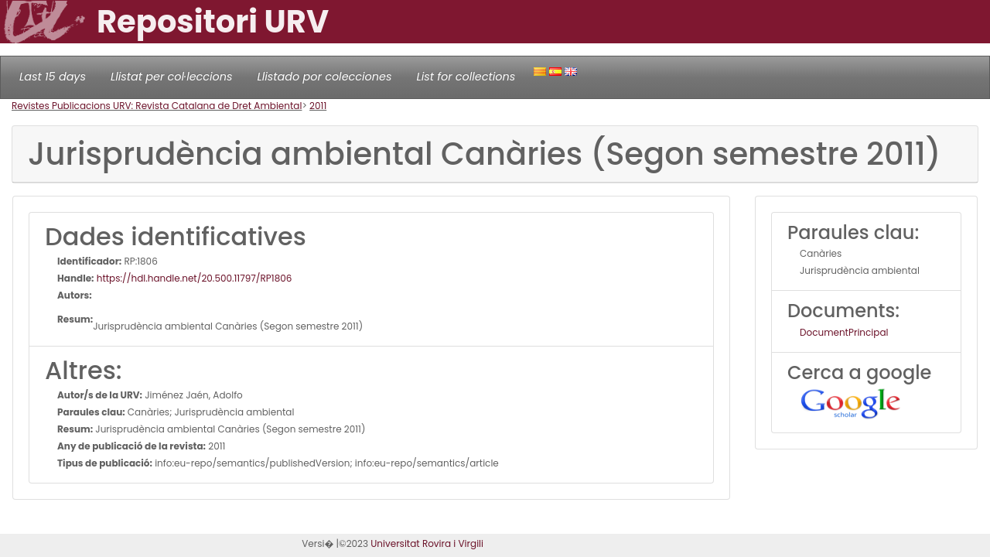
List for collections (465, 76)
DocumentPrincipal (844, 332)
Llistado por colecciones (325, 76)
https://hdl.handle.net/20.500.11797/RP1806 (193, 278)
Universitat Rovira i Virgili (426, 543)
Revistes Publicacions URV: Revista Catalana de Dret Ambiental (157, 105)
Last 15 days (52, 76)
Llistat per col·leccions (172, 76)
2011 (317, 105)
